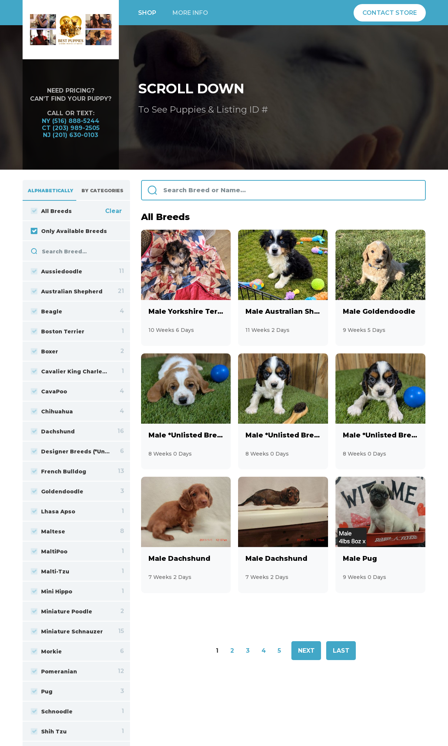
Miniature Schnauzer (67, 631)
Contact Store (389, 12)
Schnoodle (52, 711)
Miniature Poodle (61, 611)
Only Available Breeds (69, 231)
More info (190, 12)
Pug (42, 691)
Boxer (44, 351)
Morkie (46, 651)
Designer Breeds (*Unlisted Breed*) (70, 451)
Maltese (48, 531)
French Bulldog (58, 471)
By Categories (102, 190)
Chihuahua (52, 411)
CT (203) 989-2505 (71, 127)
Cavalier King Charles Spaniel (70, 371)
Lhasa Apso (53, 511)
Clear (113, 210)
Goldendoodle (57, 491)
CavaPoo (49, 391)
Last (341, 650)
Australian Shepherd (67, 291)
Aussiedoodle (56, 271)
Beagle (46, 311)
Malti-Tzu (50, 571)
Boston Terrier (57, 331)
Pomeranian (54, 671)
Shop (147, 12)
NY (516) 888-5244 (70, 120)
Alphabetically (50, 190)
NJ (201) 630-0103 (70, 135)
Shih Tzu (49, 731)
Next (306, 650)
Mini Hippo (51, 591)
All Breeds (51, 211)
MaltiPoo (49, 551)
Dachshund (53, 431)
